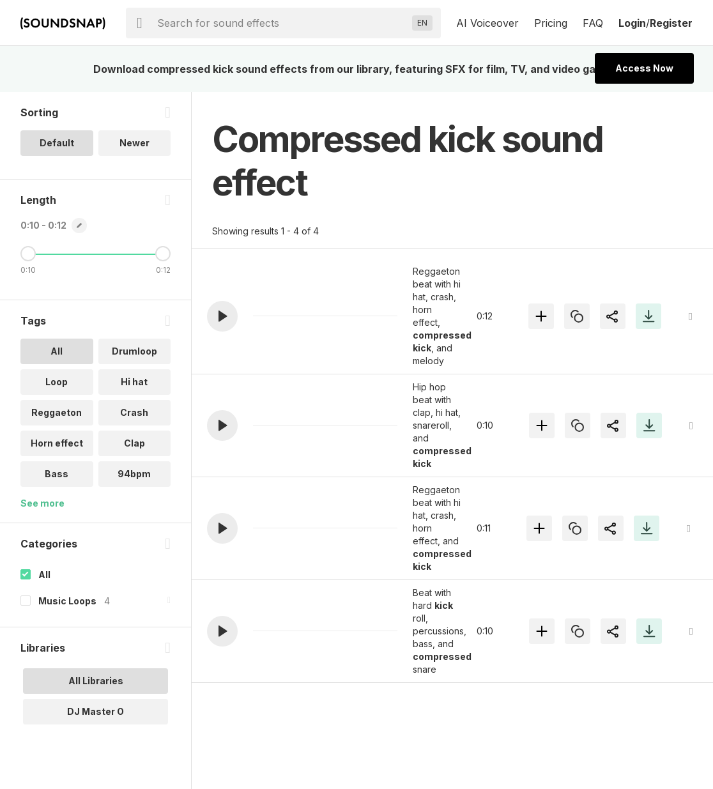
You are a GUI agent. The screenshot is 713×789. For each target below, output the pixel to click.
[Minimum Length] (28, 253)
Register (671, 23)
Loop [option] (56, 381)
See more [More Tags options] (42, 503)
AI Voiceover (487, 23)
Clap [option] (134, 443)
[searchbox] (282, 23)
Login (632, 23)
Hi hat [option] (134, 381)
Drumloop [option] (134, 351)
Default (57, 142)
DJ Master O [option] (95, 711)
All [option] (56, 351)
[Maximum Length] (163, 253)
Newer (134, 142)
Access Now (644, 68)
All (44, 574)
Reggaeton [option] (56, 412)
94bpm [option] (134, 473)
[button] (222, 316)
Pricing (550, 23)
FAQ (593, 23)
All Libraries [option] (95, 680)
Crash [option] (134, 412)
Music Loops (67, 600)
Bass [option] (56, 473)
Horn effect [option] (57, 443)
